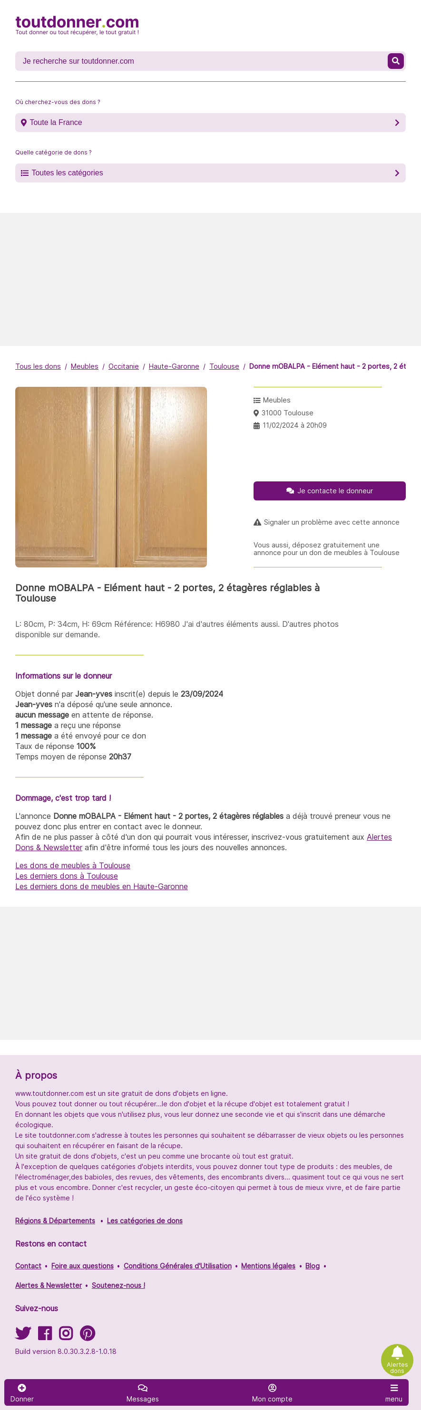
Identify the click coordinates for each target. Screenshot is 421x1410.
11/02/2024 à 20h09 (295, 425)
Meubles (84, 366)
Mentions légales (268, 1266)
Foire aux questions (82, 1266)
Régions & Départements (55, 1221)
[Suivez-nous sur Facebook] (44, 1337)
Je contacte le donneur (335, 491)
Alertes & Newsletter (48, 1285)
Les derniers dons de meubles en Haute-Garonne (101, 886)
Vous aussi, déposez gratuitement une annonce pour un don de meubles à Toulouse (327, 548)
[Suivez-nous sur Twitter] (22, 1337)
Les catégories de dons (145, 1221)
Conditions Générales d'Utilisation (178, 1266)
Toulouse (224, 366)
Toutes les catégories (67, 173)
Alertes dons (397, 1367)
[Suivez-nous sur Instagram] (65, 1337)
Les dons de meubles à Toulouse (72, 865)
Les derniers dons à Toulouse (66, 876)
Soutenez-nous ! (118, 1285)
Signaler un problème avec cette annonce (332, 522)
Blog (312, 1266)
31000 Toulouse (287, 413)
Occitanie (123, 366)
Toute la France (55, 122)
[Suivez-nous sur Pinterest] (87, 1337)
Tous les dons (38, 366)
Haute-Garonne (174, 366)
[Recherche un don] (202, 61)
